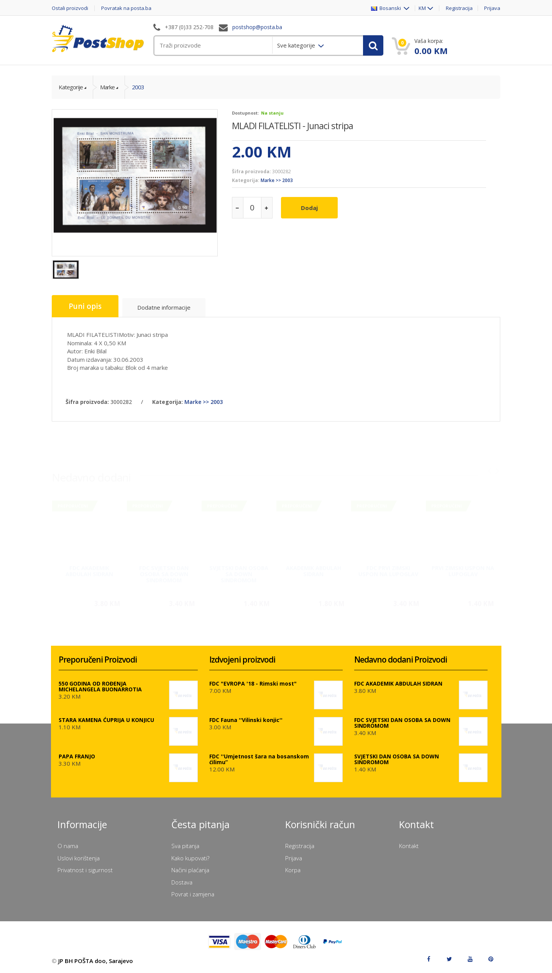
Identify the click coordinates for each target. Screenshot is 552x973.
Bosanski (386, 8)
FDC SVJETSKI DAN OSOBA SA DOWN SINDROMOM (164, 571)
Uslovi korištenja (79, 858)
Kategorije (71, 87)
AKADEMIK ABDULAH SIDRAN (313, 567)
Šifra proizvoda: (251, 171)
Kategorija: (246, 180)
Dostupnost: (245, 113)
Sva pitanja (185, 846)
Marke (107, 87)
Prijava (492, 8)
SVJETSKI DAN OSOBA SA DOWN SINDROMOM (238, 571)
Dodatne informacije (164, 307)
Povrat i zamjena (192, 894)
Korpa (293, 870)
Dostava (181, 882)
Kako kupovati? (190, 858)
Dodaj (309, 208)
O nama (68, 846)
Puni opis (85, 306)
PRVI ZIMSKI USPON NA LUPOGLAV (463, 567)
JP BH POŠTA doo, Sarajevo (95, 961)
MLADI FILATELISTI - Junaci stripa (292, 126)
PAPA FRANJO (77, 756)
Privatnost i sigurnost (85, 870)
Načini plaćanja (190, 870)
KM (422, 8)
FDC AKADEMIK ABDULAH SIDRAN (89, 567)
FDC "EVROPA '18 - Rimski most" (253, 683)
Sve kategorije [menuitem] (297, 45)
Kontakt (409, 846)
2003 (138, 87)
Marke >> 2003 (277, 180)
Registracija (459, 8)
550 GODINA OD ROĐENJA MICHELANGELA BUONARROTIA (100, 686)
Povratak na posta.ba (126, 8)
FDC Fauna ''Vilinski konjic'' (246, 720)
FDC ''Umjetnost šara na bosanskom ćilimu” (259, 759)
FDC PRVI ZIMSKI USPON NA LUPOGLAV (388, 567)
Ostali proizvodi (70, 8)
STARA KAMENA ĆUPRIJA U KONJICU (106, 720)
